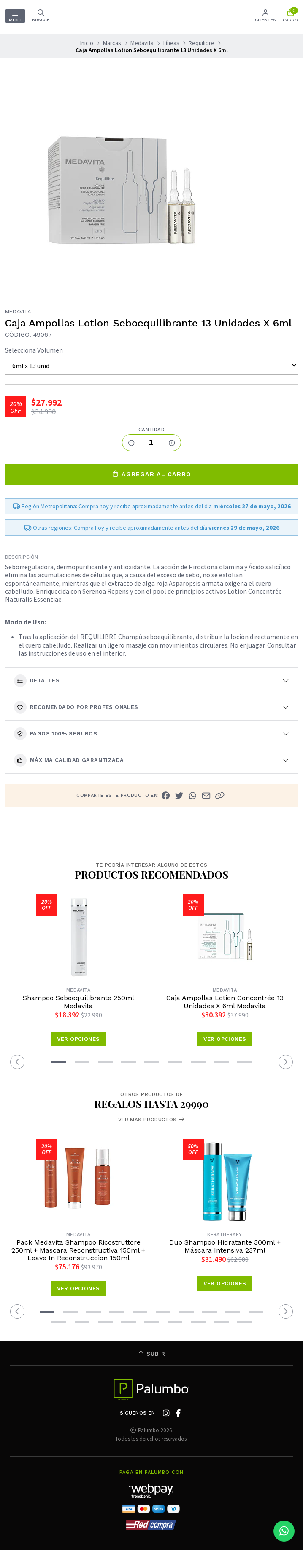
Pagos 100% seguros (55, 733)
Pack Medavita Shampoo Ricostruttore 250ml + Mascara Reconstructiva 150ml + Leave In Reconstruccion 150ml (78, 1250)
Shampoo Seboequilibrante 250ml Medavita (78, 1001)
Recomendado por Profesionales (76, 707)
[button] (220, 795)
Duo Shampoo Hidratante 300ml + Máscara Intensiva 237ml (225, 1246)
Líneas (171, 43)
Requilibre (201, 43)
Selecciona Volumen (34, 350)
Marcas (112, 43)
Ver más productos (151, 1120)
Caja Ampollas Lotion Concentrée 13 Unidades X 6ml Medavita (225, 1001)
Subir (151, 1354)
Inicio (86, 43)
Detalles (37, 680)
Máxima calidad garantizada (69, 760)
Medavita (142, 43)
